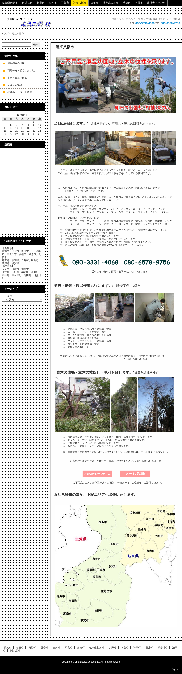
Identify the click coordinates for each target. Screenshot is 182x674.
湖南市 (53, 2)
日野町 (32, 647)
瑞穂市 (127, 2)
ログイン (173, 669)
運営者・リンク (156, 2)
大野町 (112, 647)
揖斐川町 (162, 647)
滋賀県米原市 (10, 2)
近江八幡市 (79, 2)
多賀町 (81, 647)
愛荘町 (44, 647)
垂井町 (149, 647)
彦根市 (94, 2)
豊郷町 (56, 647)
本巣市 (139, 2)
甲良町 (68, 647)
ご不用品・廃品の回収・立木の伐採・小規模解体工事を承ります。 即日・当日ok (31, 22)
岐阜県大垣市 (111, 2)
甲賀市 (65, 2)
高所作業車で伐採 (17, 77)
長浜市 (7, 647)
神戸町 (137, 647)
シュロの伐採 (14, 84)
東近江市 (27, 2)
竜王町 (19, 647)
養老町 (124, 647)
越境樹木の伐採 (15, 63)
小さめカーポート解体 (19, 92)
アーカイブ (6, 296)
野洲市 (41, 2)
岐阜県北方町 (96, 647)
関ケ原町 (15, 650)
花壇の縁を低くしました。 (22, 70)
